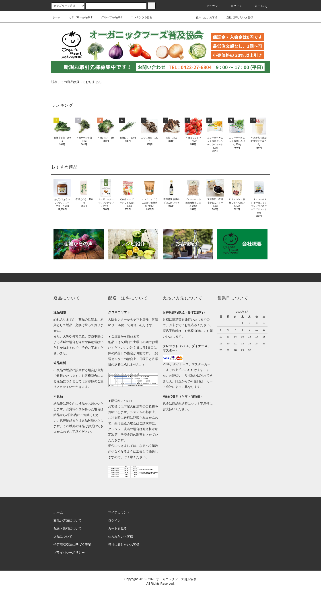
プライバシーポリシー (69, 552)
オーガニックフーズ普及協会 (176, 579)
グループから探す (109, 17)
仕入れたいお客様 (203, 17)
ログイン (234, 6)
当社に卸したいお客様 (236, 17)
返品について (63, 536)
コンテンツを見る (139, 17)
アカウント (211, 6)
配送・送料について (68, 528)
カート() (258, 6)
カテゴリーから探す (78, 17)
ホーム (56, 17)
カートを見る (117, 528)
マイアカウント (119, 512)
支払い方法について (68, 520)
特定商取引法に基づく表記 (72, 544)
